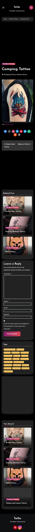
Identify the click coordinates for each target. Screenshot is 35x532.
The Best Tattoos (8, 64)
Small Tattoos (20, 349)
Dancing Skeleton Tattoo (15, 231)
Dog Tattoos (25, 365)
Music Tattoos (25, 368)
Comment (8, 274)
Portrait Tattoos (25, 358)
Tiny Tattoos (24, 355)
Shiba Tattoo (10, 252)
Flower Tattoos (25, 352)
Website (6, 314)
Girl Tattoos (7, 352)
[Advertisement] (17, 44)
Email (6, 308)
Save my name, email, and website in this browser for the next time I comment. (16, 326)
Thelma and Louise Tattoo (16, 503)
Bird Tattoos (16, 358)
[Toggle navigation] (3, 8)
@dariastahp (9, 124)
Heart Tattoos (7, 368)
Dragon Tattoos (16, 368)
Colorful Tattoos (8, 355)
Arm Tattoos (16, 355)
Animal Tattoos (16, 352)
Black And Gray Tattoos (10, 349)
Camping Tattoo (16, 69)
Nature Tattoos (8, 365)
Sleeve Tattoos (17, 365)
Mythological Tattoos (19, 361)
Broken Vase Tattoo (13, 211)
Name (6, 301)
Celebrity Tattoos (8, 371)
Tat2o (17, 7)
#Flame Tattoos (22, 74)
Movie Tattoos (8, 358)
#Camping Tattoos (10, 74)
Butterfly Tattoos (8, 361)
